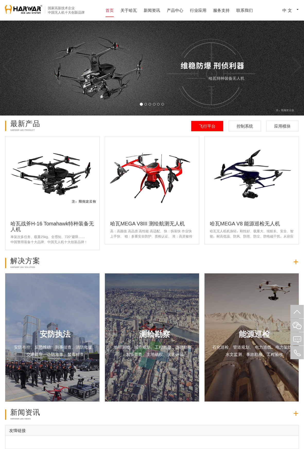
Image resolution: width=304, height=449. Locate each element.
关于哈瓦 (128, 10)
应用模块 (282, 126)
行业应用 (198, 10)
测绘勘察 (154, 334)
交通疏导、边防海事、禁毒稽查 (55, 354)
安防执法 (55, 334)
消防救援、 (86, 347)
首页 (110, 10)
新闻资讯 (152, 10)
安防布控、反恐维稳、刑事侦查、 (45, 347)
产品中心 (175, 10)
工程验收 (275, 354)
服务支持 (221, 10)
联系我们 (244, 10)
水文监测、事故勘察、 (246, 354)
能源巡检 (254, 334)
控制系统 (245, 126)
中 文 (285, 9)
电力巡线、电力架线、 (275, 347)
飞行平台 (207, 126)
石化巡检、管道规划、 (233, 347)
